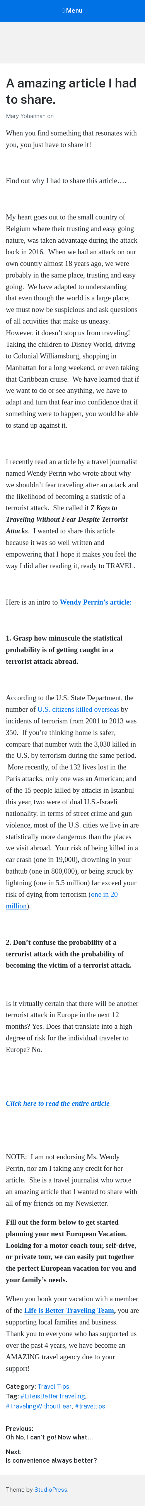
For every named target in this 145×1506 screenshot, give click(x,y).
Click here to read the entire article (57, 1103)
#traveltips (90, 1406)
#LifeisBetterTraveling (52, 1396)
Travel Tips (53, 1386)
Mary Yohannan (26, 116)
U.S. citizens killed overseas (78, 709)
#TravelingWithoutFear (39, 1406)
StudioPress (50, 1489)
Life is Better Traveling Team (69, 1310)
